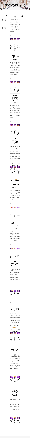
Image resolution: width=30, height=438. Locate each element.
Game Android (15, 54)
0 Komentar (19, 35)
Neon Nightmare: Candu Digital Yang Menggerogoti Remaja (15, 264)
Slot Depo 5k (5, 19)
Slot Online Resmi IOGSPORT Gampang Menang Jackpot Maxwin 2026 (11, 45)
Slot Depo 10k (5, 20)
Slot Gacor (5, 26)
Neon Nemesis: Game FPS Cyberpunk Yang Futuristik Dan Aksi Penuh (15, 223)
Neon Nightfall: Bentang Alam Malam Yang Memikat (15, 57)
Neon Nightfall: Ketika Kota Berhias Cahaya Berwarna (15, 351)
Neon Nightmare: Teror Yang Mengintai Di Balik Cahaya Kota (15, 141)
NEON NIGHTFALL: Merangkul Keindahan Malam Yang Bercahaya (15, 99)
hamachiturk (12, 35)
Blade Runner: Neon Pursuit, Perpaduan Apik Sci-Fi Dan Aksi (15, 308)
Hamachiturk (15, 4)
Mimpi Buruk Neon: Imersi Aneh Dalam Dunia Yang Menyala (15, 393)
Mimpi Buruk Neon (15, 15)
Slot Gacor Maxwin (5, 18)
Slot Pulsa (5, 29)
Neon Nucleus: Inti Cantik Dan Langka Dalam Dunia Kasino (15, 182)
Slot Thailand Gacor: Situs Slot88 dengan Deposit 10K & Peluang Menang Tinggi (15, 46)
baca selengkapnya (15, 33)
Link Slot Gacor (5, 27)
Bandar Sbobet (5, 21)
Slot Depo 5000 (5, 28)
